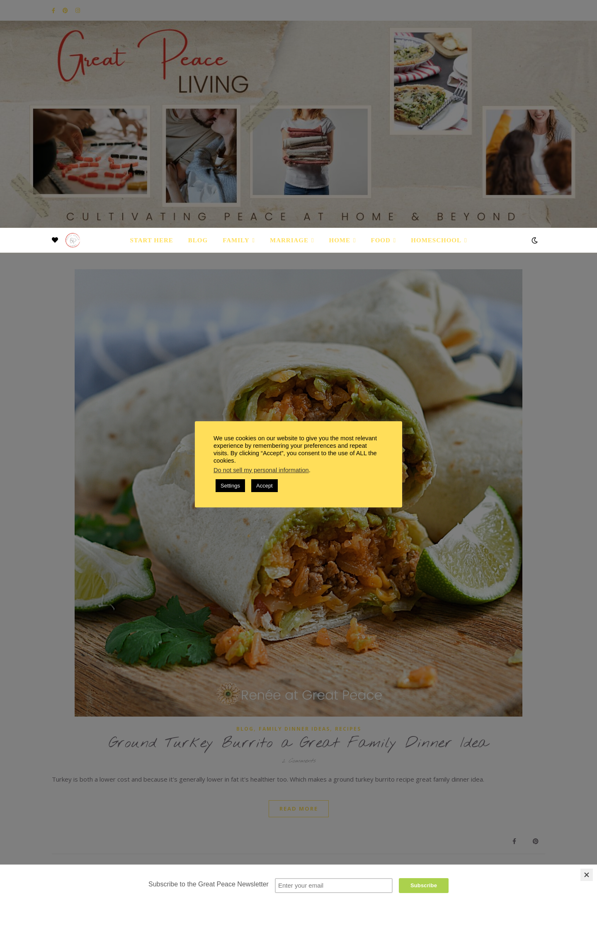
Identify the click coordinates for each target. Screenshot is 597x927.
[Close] (586, 875)
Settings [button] (230, 486)
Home (340, 240)
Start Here (151, 240)
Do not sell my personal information (261, 470)
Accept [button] (264, 486)
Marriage (289, 240)
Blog (198, 240)
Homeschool (436, 240)
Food (381, 240)
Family (236, 240)
